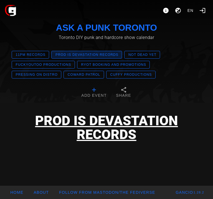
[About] (166, 10)
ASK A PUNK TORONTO (106, 28)
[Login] (202, 10)
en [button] (190, 10)
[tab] (94, 93)
